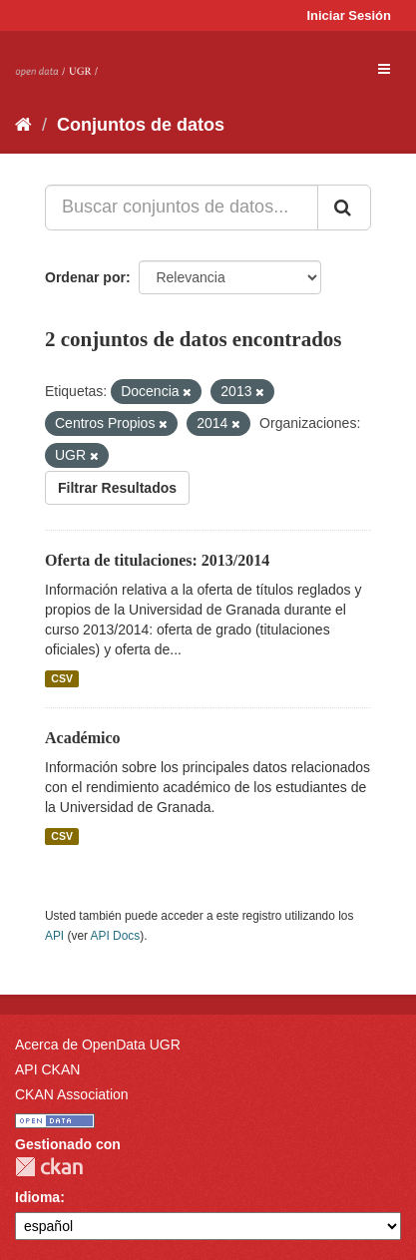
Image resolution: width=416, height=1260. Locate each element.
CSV (62, 678)
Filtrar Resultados (117, 488)
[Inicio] (23, 125)
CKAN (49, 1166)
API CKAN (47, 1069)
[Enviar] (344, 207)
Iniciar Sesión (348, 15)
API (54, 936)
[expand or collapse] (384, 69)
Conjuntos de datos (140, 125)
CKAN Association (72, 1094)
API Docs (116, 936)
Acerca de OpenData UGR (98, 1044)
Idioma (37, 1197)
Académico (83, 737)
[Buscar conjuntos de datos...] (181, 207)
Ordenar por (85, 277)
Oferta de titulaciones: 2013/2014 (157, 560)
